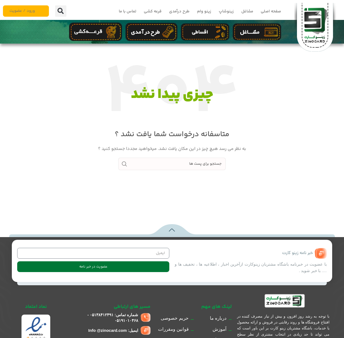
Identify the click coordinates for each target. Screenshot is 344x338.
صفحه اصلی (271, 11)
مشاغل (247, 11)
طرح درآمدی (179, 11)
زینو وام (204, 11)
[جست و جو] (172, 164)
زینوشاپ (226, 11)
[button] (60, 11)
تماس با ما (127, 11)
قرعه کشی (153, 11)
